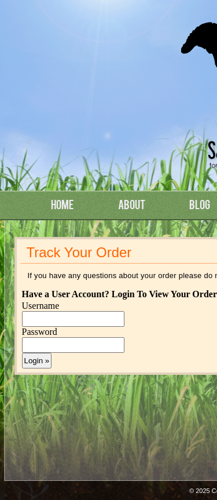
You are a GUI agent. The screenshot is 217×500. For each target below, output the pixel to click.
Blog (199, 204)
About (131, 204)
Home (62, 204)
